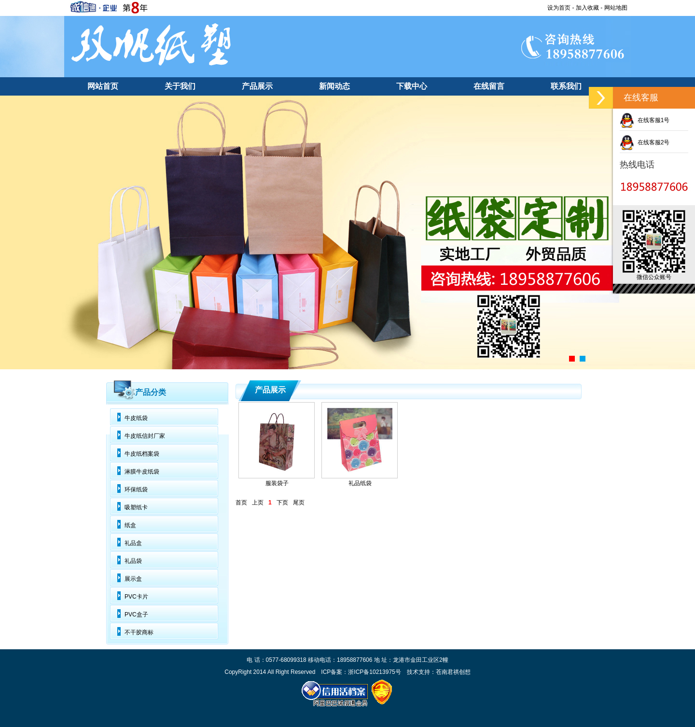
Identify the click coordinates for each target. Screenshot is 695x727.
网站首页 (102, 86)
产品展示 (257, 86)
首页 (241, 502)
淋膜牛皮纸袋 (142, 471)
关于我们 (180, 86)
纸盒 (130, 525)
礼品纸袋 (360, 483)
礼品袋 (133, 561)
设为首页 (558, 7)
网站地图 (615, 7)
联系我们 (566, 86)
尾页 (299, 502)
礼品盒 (133, 543)
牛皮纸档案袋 (142, 453)
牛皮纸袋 (136, 418)
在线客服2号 (644, 142)
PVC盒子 (136, 614)
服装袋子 (277, 483)
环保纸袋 (136, 489)
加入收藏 (587, 7)
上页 (258, 502)
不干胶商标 (139, 632)
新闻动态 (334, 86)
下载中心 (411, 86)
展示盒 (133, 578)
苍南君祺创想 (453, 672)
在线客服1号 (644, 120)
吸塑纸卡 (136, 507)
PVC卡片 (136, 596)
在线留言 (488, 86)
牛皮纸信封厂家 (145, 436)
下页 (282, 502)
